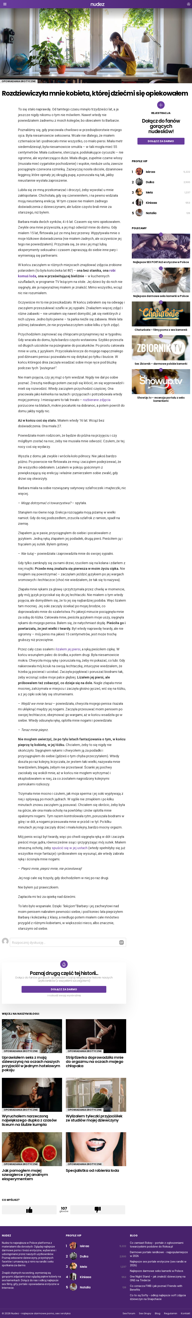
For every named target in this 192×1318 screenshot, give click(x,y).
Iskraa (150, 172)
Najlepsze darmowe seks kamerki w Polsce (161, 296)
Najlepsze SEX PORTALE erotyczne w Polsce (161, 262)
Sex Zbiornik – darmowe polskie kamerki (161, 364)
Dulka (150, 182)
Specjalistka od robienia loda (92, 1170)
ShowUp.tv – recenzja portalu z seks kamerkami (161, 399)
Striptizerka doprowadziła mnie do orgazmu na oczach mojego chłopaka (94, 1061)
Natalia (151, 213)
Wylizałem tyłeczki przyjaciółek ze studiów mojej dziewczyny (94, 1118)
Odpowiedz (121, 942)
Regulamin (170, 1313)
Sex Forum (129, 1313)
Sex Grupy (145, 1313)
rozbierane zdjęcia (96, 400)
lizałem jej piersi (68, 649)
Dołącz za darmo (64, 989)
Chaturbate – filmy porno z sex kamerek (161, 330)
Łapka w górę (29, 1209)
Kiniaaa (151, 203)
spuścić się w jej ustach (70, 848)
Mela (149, 192)
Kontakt (185, 1313)
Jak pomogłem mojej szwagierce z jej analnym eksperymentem (25, 1175)
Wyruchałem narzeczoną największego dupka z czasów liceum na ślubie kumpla (29, 1120)
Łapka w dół (97, 1209)
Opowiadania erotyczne (21, 1051)
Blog (157, 1313)
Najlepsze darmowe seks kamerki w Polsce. (157, 1271)
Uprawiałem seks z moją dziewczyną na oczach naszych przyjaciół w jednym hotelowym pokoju (31, 1064)
